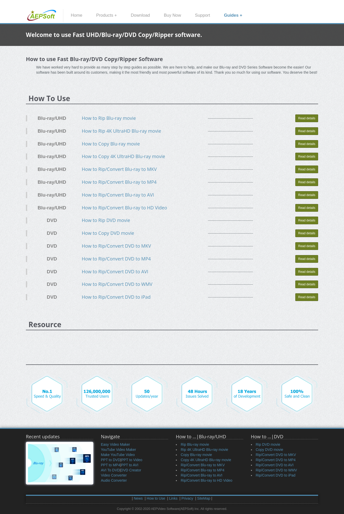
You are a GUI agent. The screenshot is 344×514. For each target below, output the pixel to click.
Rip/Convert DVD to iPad (276, 475)
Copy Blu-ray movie (196, 455)
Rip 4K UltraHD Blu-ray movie (204, 450)
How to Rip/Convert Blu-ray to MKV (119, 169)
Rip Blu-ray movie (195, 444)
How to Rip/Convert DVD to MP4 (116, 259)
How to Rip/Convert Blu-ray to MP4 (119, 182)
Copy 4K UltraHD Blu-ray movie (206, 460)
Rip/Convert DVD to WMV (276, 470)
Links (173, 498)
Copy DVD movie (269, 450)
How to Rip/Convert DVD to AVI (115, 271)
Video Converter (114, 475)
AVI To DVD (110, 470)
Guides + (233, 15)
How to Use (156, 498)
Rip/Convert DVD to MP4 (276, 460)
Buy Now (172, 15)
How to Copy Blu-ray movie (111, 144)
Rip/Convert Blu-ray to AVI (201, 475)
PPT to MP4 (110, 465)
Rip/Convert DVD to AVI (275, 465)
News (138, 498)
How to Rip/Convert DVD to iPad (116, 297)
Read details (306, 118)
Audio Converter (114, 480)
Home (76, 15)
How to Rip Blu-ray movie (109, 118)
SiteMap (203, 498)
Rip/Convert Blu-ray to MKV (203, 465)
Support (202, 15)
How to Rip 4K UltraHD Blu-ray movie (121, 131)
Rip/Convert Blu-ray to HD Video (206, 480)
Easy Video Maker (115, 444)
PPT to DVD (110, 460)
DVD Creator (131, 470)
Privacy (187, 498)
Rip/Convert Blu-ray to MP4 (202, 470)
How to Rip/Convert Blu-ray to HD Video (124, 208)
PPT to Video (131, 460)
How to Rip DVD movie (106, 220)
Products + (106, 15)
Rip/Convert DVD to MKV (276, 455)
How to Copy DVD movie (108, 233)
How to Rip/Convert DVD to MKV (116, 246)
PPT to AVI (129, 465)
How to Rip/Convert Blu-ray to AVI (118, 195)
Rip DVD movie (268, 444)
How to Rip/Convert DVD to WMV (117, 284)
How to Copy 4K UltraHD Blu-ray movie (123, 156)
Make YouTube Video (118, 455)
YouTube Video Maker (118, 450)
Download (140, 15)
